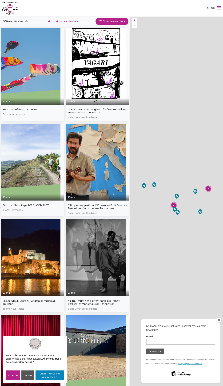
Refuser (28, 375)
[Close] (219, 320)
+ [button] (134, 20)
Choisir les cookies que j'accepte (50, 375)
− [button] (134, 25)
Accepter (13, 375)
